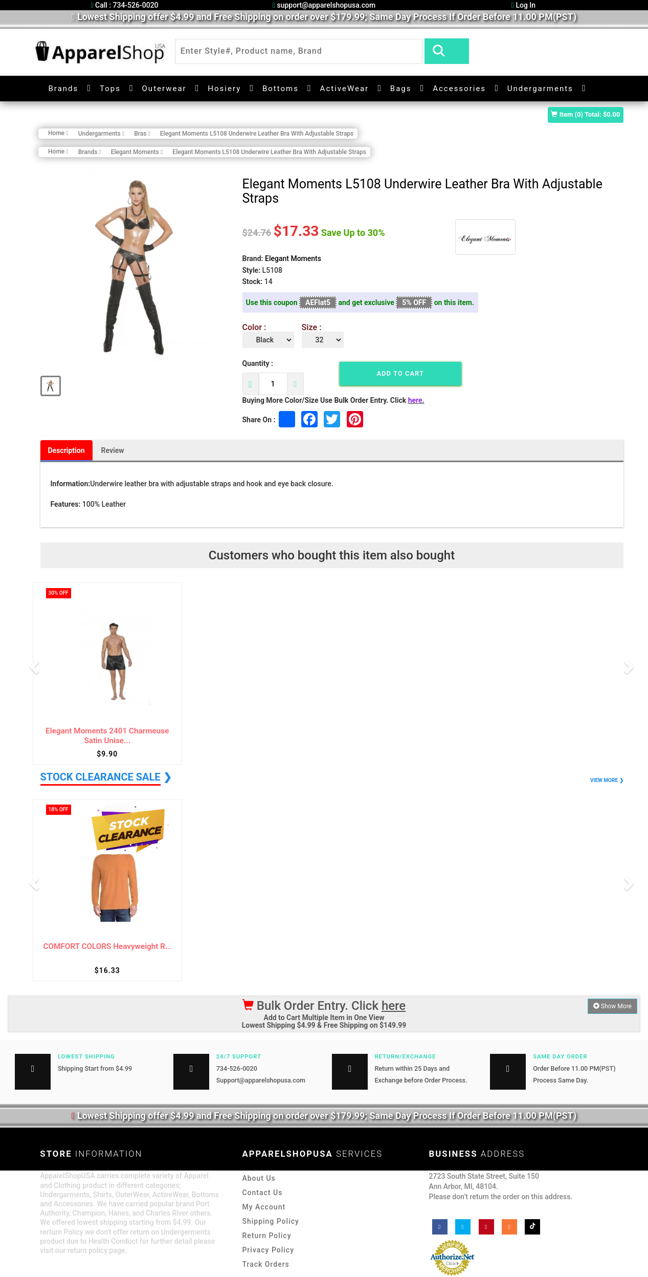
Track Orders (265, 1264)
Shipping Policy (270, 1221)
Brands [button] (64, 88)
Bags (401, 88)
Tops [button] (110, 88)
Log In (523, 5)
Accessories (459, 88)
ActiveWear (344, 88)
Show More (612, 1006)
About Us (258, 1178)
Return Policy (266, 1235)
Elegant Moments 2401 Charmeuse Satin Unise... (107, 735)
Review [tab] (112, 450)
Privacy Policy (268, 1250)
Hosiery (224, 88)
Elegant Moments (293, 258)
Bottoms (280, 88)
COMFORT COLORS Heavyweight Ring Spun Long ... (107, 946)
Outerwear (164, 88)
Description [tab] (66, 450)
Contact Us (262, 1192)
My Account (263, 1207)
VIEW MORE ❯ (606, 780)
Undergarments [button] (540, 88)
